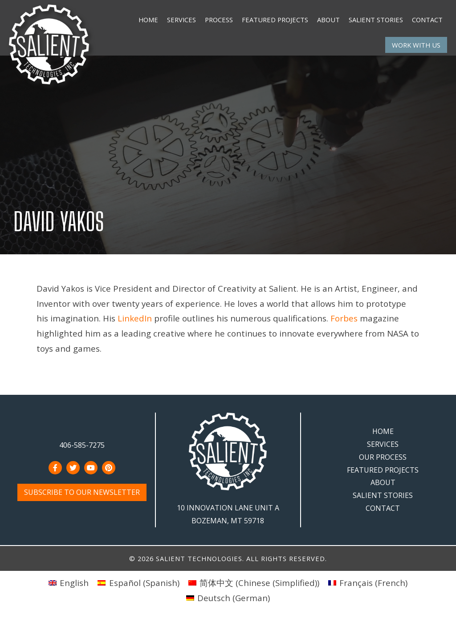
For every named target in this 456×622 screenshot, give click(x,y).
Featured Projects (275, 19)
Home (148, 19)
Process (219, 19)
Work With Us (416, 44)
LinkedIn (135, 318)
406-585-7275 (82, 445)
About (328, 19)
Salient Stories (376, 19)
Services (181, 19)
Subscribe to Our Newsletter (82, 492)
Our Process (383, 457)
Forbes (344, 318)
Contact (427, 19)
